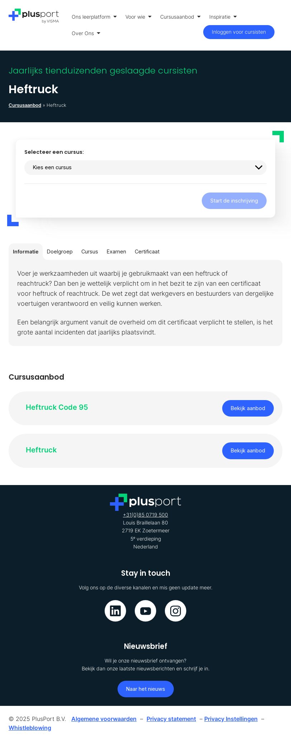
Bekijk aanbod (248, 408)
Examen (116, 251)
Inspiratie (223, 17)
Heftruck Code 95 (57, 407)
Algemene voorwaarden (104, 718)
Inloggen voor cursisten (239, 32)
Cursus (89, 251)
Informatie (25, 251)
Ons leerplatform (94, 17)
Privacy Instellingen (231, 718)
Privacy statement (171, 718)
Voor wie (138, 17)
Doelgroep (60, 251)
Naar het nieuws (145, 689)
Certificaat (147, 251)
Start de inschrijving (234, 201)
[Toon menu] (280, 25)
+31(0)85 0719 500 (145, 515)
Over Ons (86, 33)
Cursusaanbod (180, 17)
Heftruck (41, 449)
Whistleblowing (30, 727)
